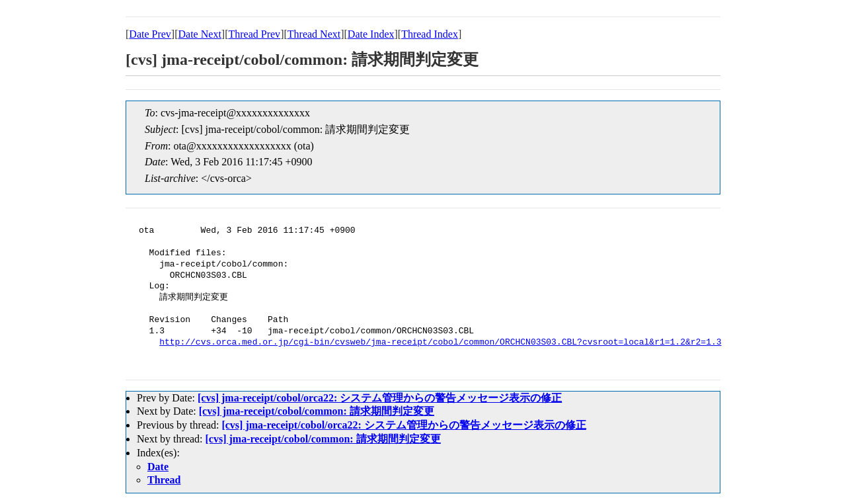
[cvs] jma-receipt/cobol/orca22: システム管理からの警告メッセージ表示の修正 (380, 397)
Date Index (371, 34)
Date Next (199, 34)
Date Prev (150, 34)
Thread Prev (254, 34)
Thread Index (429, 34)
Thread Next (314, 34)
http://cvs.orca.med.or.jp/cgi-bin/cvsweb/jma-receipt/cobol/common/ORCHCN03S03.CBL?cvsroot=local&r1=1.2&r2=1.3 (440, 343)
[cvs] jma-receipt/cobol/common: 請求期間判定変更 (316, 411)
